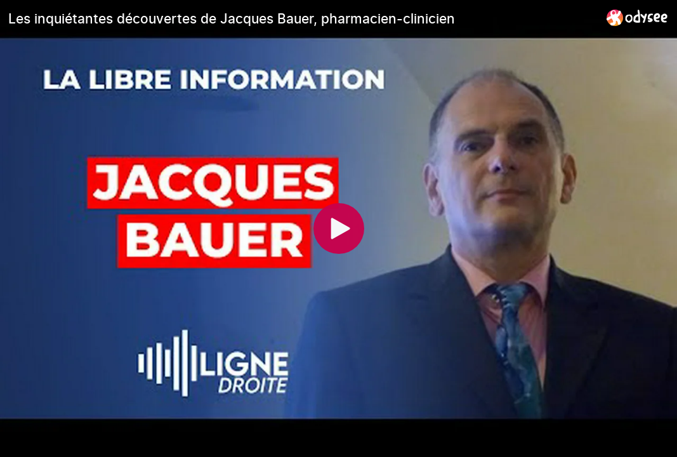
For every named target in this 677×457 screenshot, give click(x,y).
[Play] (338, 228)
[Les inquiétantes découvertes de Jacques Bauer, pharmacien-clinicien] (302, 18)
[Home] (637, 17)
